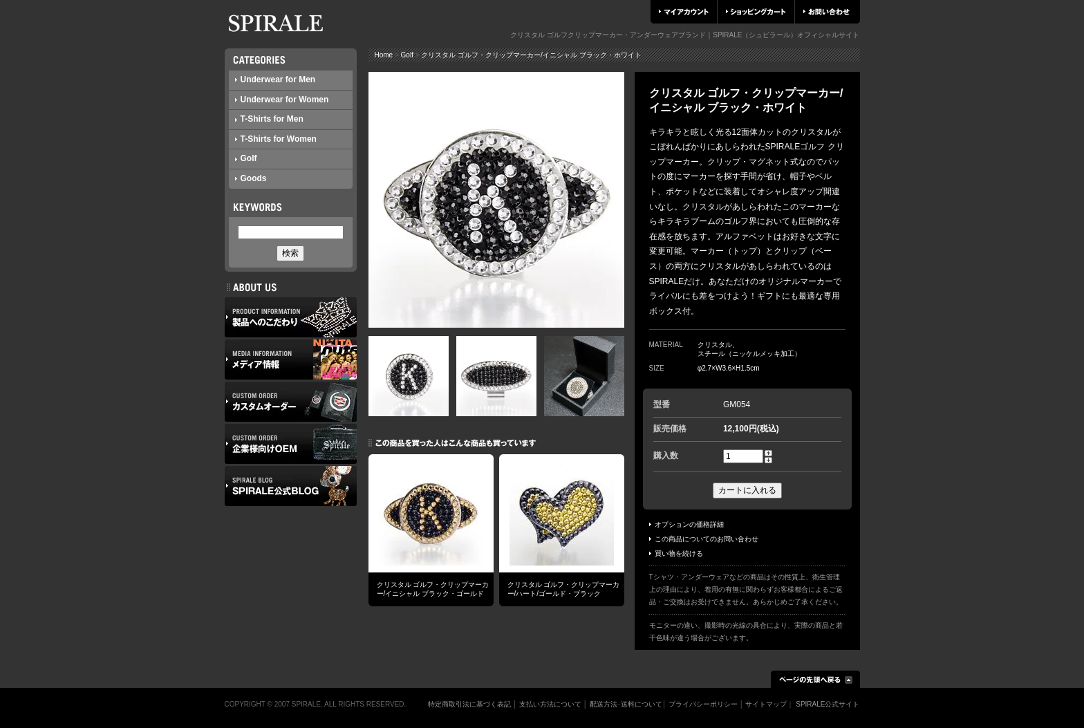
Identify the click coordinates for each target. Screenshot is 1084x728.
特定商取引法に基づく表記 (469, 704)
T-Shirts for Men (269, 119)
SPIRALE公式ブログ (291, 486)
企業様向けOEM (291, 444)
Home (384, 55)
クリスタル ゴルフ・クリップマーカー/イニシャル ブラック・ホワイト (531, 55)
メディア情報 (291, 359)
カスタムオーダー (291, 402)
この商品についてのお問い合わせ (703, 539)
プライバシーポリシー (703, 704)
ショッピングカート (756, 12)
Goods (251, 178)
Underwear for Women (282, 99)
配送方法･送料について (626, 704)
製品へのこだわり (291, 317)
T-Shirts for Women (276, 139)
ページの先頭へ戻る (815, 679)
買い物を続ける (676, 553)
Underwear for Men (275, 79)
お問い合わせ (826, 12)
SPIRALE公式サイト (827, 704)
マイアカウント (684, 12)
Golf (246, 158)
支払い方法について (550, 704)
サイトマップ (766, 704)
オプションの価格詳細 (686, 524)
